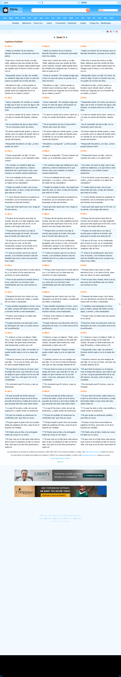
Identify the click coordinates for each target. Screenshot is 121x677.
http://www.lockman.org (93, 452)
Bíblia (5, 32)
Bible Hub (61, 461)
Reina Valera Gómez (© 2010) (60, 458)
